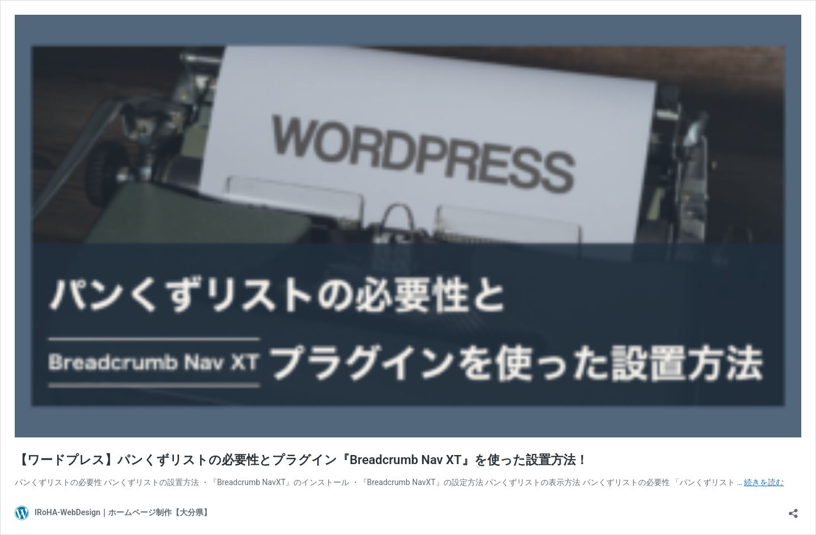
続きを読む (764, 482)
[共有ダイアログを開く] (793, 510)
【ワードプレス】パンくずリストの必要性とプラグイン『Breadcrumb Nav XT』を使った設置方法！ (301, 460)
